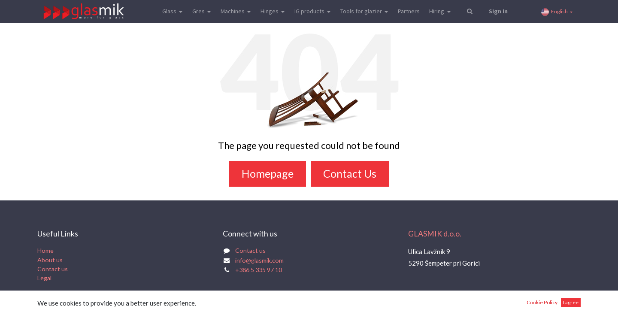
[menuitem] (408, 11)
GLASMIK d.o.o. (434, 233)
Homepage (268, 173)
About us (50, 260)
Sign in (498, 11)
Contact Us (349, 173)
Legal (44, 278)
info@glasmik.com (259, 260)
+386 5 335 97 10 (258, 269)
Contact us (52, 269)
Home (45, 250)
